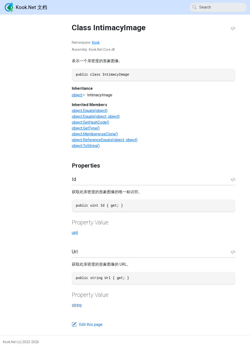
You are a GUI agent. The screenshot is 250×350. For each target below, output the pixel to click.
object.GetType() (86, 128)
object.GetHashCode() (90, 122)
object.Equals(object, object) (96, 116)
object (77, 95)
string (77, 305)
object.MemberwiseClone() (95, 134)
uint (75, 232)
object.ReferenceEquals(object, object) (104, 140)
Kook (96, 42)
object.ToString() (86, 145)
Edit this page (91, 324)
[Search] (218, 7)
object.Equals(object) (89, 110)
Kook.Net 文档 (25, 7)
